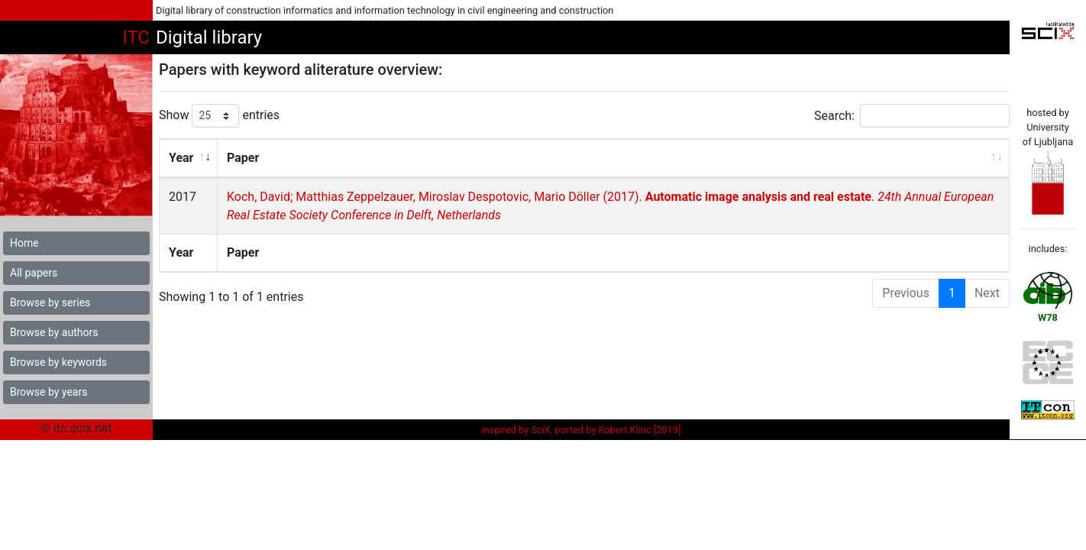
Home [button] (24, 243)
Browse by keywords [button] (58, 362)
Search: (912, 116)
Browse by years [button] (48, 392)
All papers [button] (33, 273)
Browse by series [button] (50, 302)
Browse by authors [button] (54, 332)
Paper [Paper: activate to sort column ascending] (242, 157)
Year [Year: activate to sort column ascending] (181, 157)
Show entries (219, 116)
